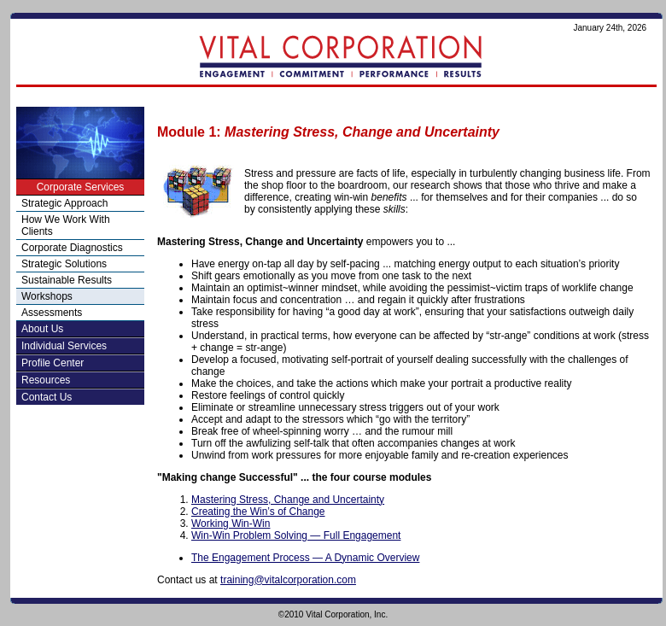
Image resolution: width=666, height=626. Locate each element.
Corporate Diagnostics (72, 248)
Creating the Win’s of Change (258, 512)
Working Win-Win (230, 523)
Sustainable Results (66, 280)
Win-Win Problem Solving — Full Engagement (295, 535)
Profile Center (52, 363)
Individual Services (64, 346)
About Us (42, 329)
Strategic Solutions (64, 264)
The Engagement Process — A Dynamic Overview (305, 558)
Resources (45, 380)
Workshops (47, 296)
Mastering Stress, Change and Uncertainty (287, 500)
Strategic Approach (64, 203)
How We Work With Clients (65, 225)
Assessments (51, 313)
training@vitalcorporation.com (288, 580)
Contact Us (46, 397)
